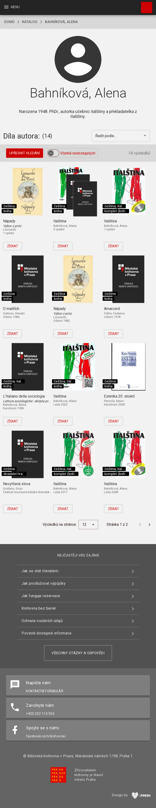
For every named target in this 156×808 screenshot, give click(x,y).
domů (9, 22)
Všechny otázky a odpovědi (78, 653)
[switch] (53, 153)
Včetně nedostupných (77, 153)
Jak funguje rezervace (41, 596)
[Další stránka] (149, 524)
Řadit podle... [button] (106, 136)
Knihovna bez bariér (39, 608)
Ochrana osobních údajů (42, 621)
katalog (29, 22)
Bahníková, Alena (61, 22)
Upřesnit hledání (24, 153)
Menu (12, 7)
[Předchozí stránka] (140, 524)
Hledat (144, 5)
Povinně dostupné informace (46, 633)
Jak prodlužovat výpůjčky (44, 583)
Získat (12, 246)
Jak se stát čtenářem (40, 571)
